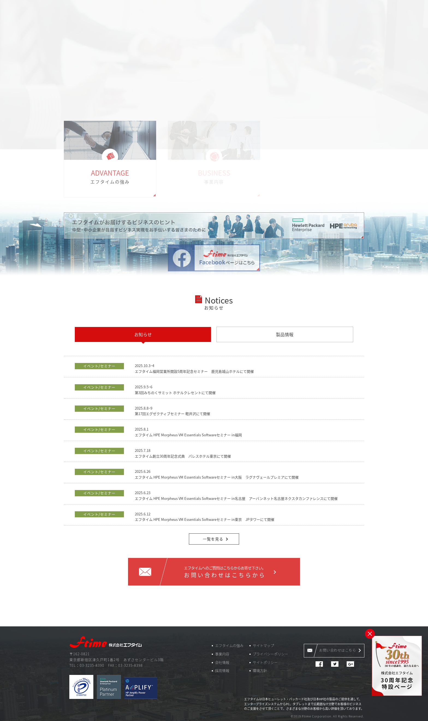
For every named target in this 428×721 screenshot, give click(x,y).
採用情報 (222, 670)
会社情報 (222, 662)
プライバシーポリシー (270, 653)
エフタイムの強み (229, 645)
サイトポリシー (265, 662)
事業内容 (222, 653)
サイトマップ (263, 645)
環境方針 (260, 670)
